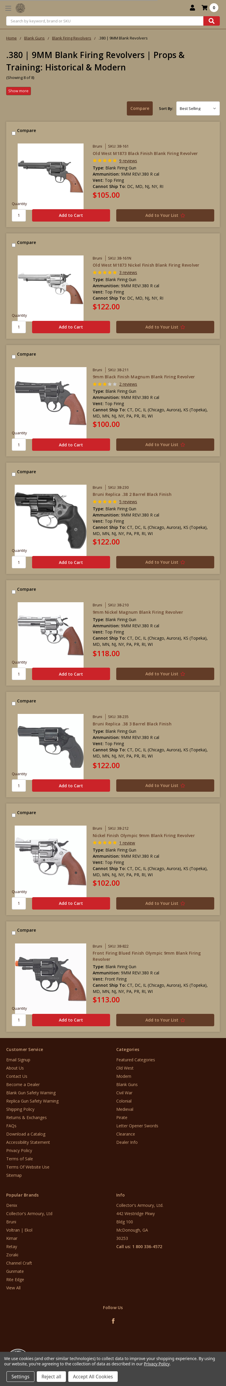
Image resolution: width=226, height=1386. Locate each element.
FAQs (11, 1125)
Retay (11, 1246)
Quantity (19, 203)
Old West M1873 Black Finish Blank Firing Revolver (145, 153)
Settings (20, 1376)
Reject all (51, 1376)
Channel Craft (19, 1263)
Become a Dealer (23, 1084)
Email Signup (18, 1059)
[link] (201, 1350)
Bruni (11, 1222)
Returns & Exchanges (26, 1117)
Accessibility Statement (28, 1142)
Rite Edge (15, 1279)
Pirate (121, 1117)
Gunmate (15, 1271)
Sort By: (166, 108)
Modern (123, 1076)
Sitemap (14, 1175)
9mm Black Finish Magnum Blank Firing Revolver (144, 377)
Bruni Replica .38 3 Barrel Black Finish (132, 724)
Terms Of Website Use (27, 1167)
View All (13, 1288)
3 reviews (128, 272)
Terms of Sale (19, 1158)
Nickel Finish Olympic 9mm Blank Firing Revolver (144, 835)
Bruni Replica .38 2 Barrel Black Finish (132, 494)
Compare (139, 108)
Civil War (124, 1092)
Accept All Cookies (93, 1376)
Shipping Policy (20, 1109)
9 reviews (128, 161)
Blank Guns (127, 1084)
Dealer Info (127, 1142)
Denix (11, 1205)
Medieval (124, 1109)
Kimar (11, 1238)
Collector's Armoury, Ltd (29, 1213)
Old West (125, 1068)
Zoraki (12, 1255)
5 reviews (128, 501)
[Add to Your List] (165, 215)
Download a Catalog (25, 1134)
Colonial (124, 1101)
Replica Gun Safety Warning (32, 1101)
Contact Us (16, 1076)
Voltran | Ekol (19, 1230)
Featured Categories (135, 1059)
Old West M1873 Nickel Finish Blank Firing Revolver (146, 265)
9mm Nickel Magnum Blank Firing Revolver (138, 612)
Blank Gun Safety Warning (31, 1092)
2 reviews (128, 384)
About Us (15, 1068)
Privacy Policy (19, 1150)
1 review (127, 843)
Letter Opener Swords (137, 1125)
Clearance (125, 1134)
